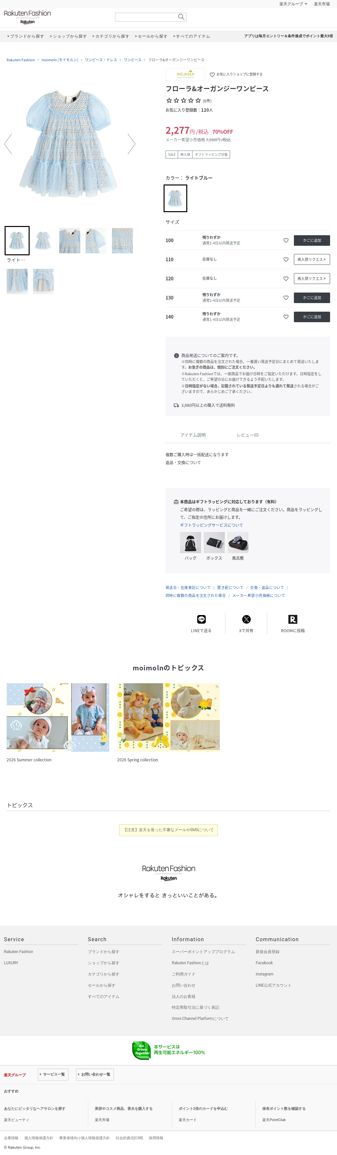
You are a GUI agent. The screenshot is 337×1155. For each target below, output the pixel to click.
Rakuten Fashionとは (190, 963)
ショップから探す (103, 963)
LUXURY (11, 963)
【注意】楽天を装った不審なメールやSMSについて (168, 830)
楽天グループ (291, 4)
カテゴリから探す (103, 974)
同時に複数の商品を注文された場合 (196, 595)
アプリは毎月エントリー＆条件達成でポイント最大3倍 (288, 36)
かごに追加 (312, 240)
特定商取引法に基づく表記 (195, 1007)
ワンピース (133, 60)
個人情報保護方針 (38, 1138)
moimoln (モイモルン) (59, 60)
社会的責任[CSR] (129, 1138)
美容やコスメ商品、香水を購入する (124, 1109)
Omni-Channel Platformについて (200, 1018)
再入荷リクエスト (312, 259)
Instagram (264, 974)
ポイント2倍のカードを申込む (203, 1109)
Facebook (264, 963)
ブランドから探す (103, 951)
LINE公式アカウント (274, 985)
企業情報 (11, 1138)
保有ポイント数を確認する (284, 1109)
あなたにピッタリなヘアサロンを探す (34, 1109)
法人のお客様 (183, 996)
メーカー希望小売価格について (258, 595)
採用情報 (156, 1138)
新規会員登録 (267, 951)
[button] (8, 143)
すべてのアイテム (103, 996)
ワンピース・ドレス (101, 60)
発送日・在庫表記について (188, 587)
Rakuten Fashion (55, 17)
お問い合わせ (183, 985)
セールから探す (102, 985)
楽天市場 (322, 4)
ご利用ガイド (183, 974)
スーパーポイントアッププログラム (203, 951)
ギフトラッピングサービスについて (211, 525)
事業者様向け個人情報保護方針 (84, 1138)
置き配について (230, 587)
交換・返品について (267, 587)
